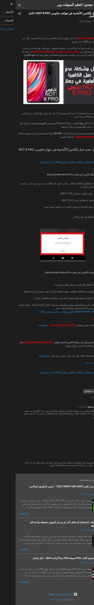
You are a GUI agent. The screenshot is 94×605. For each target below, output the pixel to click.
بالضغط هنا (29, 355)
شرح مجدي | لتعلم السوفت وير (63, 5)
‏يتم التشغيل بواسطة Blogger (47, 594)
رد (78, 418)
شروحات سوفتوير (76, 391)
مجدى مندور (75, 362)
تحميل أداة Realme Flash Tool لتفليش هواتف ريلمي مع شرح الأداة (57, 311)
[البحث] (4, 5)
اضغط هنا (27, 325)
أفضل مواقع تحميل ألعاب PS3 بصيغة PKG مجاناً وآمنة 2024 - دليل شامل (54, 558)
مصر (77, 396)
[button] (4, 14)
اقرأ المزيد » (7, 513)
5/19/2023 (66, 407)
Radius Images (40, 600)
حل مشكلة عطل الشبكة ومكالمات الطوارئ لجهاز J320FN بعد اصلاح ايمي (57, 162)
